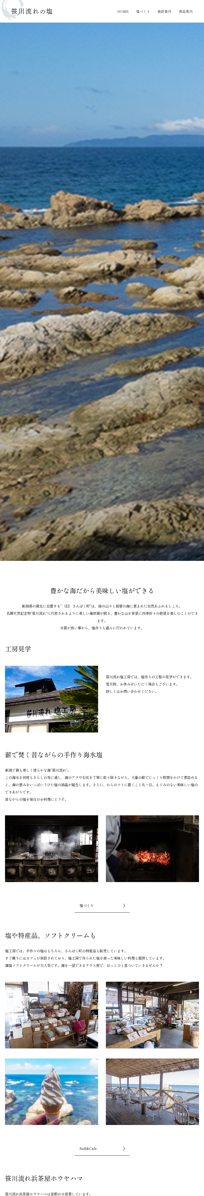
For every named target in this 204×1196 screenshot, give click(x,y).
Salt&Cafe (88, 1148)
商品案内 (186, 11)
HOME (126, 11)
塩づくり (145, 11)
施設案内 (166, 11)
